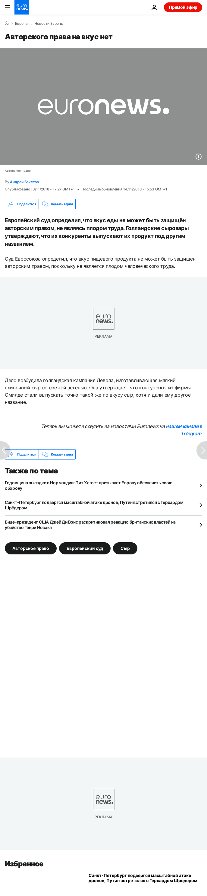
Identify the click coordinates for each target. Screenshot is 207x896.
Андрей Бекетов (24, 182)
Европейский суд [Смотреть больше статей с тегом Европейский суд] (85, 548)
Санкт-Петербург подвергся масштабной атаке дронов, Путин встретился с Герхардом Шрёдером (94, 505)
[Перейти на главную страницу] (21, 7)
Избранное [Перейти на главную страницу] (24, 863)
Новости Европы (49, 23)
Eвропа (21, 23)
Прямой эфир (183, 7)
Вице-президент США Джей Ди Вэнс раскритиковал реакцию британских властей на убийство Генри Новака (90, 524)
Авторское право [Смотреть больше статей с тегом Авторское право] (30, 548)
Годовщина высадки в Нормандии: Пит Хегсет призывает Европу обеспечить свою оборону (88, 485)
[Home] (6, 23)
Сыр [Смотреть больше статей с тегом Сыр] (125, 548)
